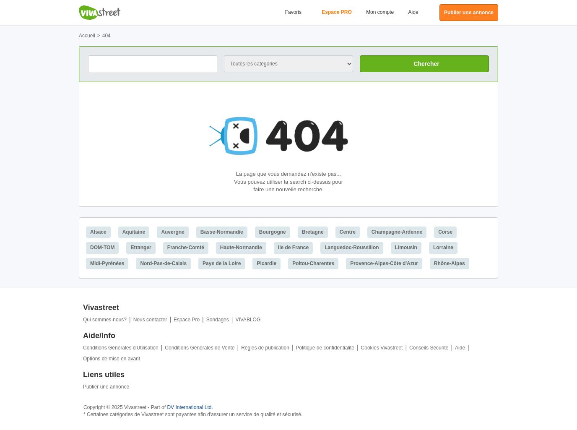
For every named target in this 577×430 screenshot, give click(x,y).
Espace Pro (187, 320)
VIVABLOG (247, 320)
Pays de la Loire (222, 263)
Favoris (293, 12)
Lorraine (443, 247)
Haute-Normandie (241, 247)
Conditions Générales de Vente (199, 348)
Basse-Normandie (221, 232)
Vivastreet (100, 12)
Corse (445, 232)
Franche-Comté (185, 247)
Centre (348, 232)
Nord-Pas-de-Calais (163, 263)
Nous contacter (150, 320)
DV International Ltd (189, 407)
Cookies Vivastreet (382, 348)
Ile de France (293, 247)
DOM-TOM (102, 247)
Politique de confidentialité (325, 348)
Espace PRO (336, 12)
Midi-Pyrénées (107, 263)
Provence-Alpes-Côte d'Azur (384, 263)
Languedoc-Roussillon (352, 247)
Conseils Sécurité (428, 348)
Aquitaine (134, 232)
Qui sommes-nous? (105, 320)
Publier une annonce (106, 387)
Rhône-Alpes (449, 263)
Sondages (217, 320)
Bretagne (313, 232)
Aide (413, 12)
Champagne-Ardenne (397, 232)
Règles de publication (265, 348)
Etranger (140, 247)
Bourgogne (272, 232)
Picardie (266, 263)
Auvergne (172, 232)
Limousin (406, 247)
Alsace (98, 232)
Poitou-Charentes (313, 263)
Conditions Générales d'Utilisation (121, 348)
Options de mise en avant (111, 359)
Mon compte (380, 12)
